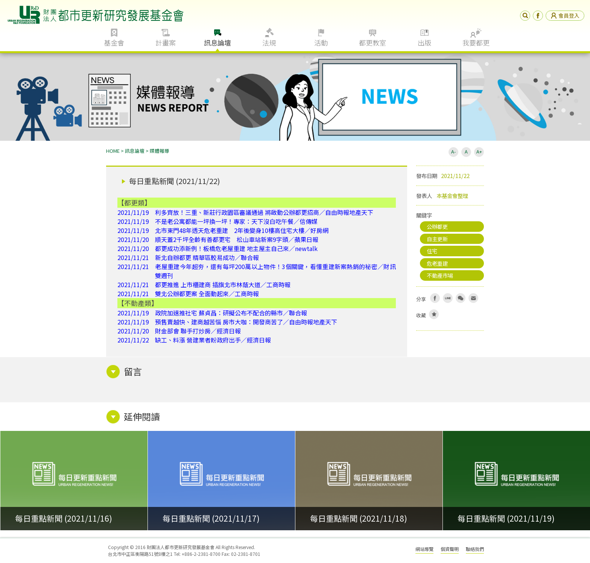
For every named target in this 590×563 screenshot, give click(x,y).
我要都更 (476, 42)
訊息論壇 (217, 42)
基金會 (114, 42)
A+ (479, 151)
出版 (424, 42)
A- (453, 151)
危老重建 (437, 263)
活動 (321, 42)
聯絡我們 (475, 549)
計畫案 (165, 42)
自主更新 (437, 239)
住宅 (432, 251)
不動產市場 (440, 275)
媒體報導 (159, 150)
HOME (113, 150)
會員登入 (564, 15)
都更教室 (372, 42)
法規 (269, 42)
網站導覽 (424, 549)
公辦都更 (437, 226)
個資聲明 (450, 549)
